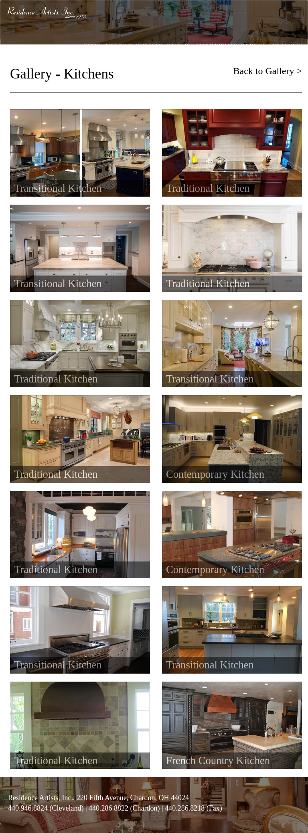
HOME (92, 46)
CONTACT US (286, 46)
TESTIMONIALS (216, 46)
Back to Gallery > (267, 71)
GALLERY (179, 46)
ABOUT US (118, 46)
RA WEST (253, 46)
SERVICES (149, 46)
